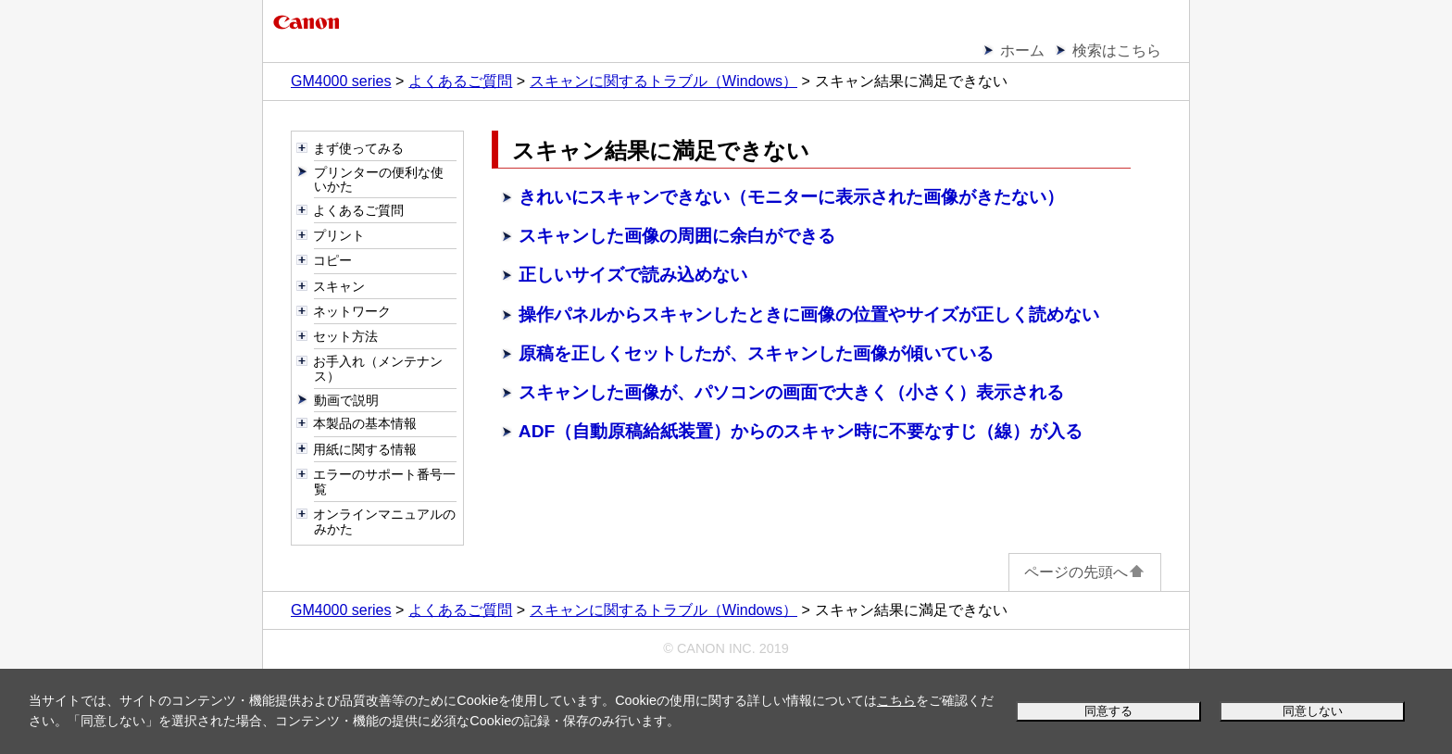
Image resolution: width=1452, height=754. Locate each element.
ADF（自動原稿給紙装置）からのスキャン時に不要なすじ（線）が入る (801, 431)
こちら (896, 700)
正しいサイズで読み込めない (633, 274)
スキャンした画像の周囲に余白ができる (677, 235)
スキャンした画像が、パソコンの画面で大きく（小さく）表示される (791, 392)
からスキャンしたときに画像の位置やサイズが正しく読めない (809, 314)
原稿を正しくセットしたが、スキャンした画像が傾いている (756, 353)
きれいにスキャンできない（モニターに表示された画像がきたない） (791, 197)
